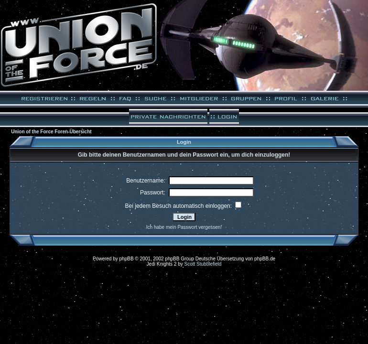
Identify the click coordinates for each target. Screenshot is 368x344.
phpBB (126, 258)
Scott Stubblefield (203, 264)
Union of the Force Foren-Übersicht (51, 131)
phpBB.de (264, 258)
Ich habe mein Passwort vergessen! (184, 227)
